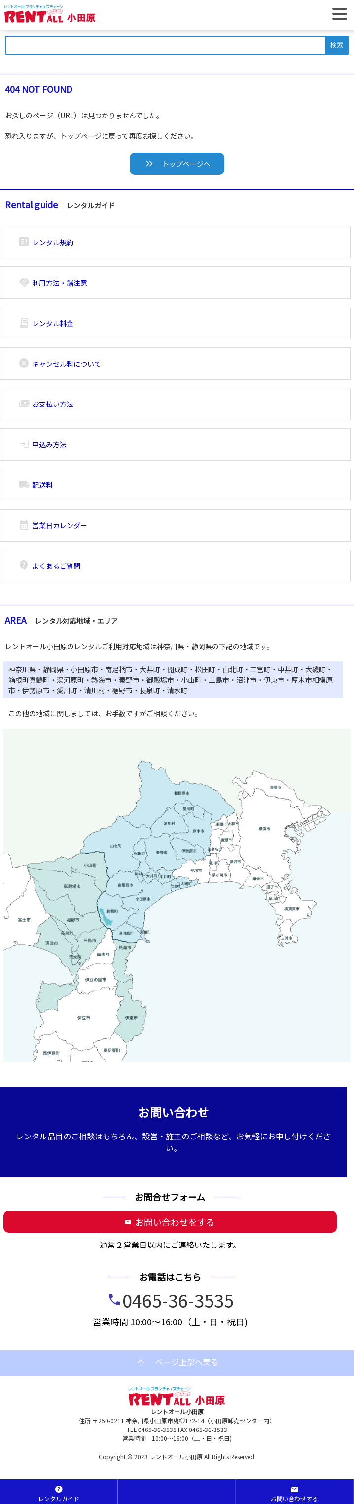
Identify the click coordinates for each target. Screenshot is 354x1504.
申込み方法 (42, 444)
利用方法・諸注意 (53, 283)
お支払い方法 (46, 404)
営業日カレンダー (53, 525)
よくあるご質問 (49, 566)
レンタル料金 (46, 323)
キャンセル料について (60, 363)
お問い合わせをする (170, 1221)
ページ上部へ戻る (177, 1362)
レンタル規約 (46, 242)
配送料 (35, 485)
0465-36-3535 (178, 1300)
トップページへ (177, 164)
